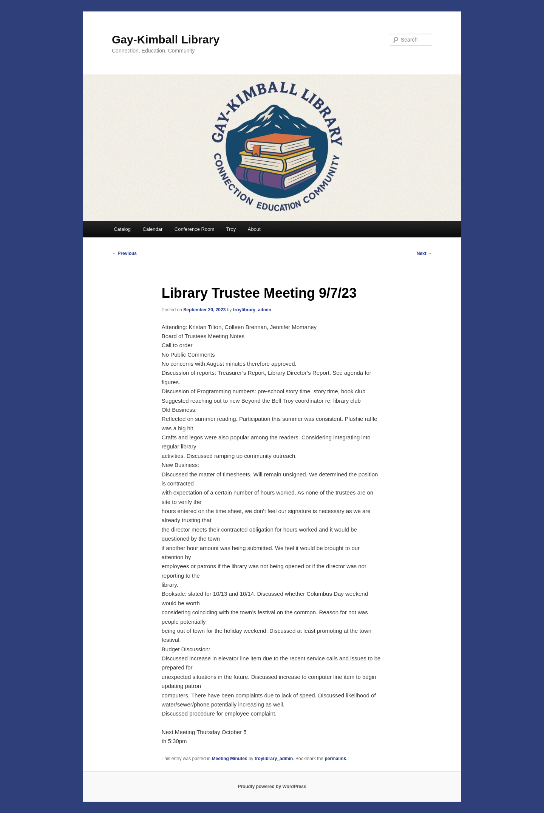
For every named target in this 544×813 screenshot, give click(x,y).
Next (424, 253)
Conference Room (195, 229)
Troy (231, 229)
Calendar (153, 229)
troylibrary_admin (252, 309)
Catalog (122, 229)
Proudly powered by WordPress (272, 786)
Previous (124, 253)
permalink (335, 758)
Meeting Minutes (229, 758)
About (254, 229)
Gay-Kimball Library (165, 39)
